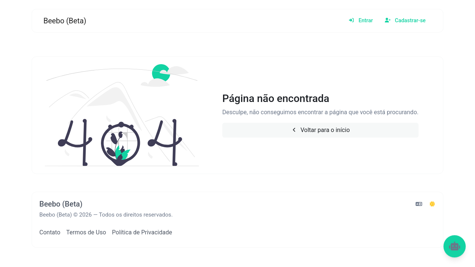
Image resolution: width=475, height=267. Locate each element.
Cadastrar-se (405, 20)
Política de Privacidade (142, 232)
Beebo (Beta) (64, 20)
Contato (49, 232)
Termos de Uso (86, 232)
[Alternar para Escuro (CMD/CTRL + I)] (432, 204)
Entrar (360, 20)
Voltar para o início (320, 130)
